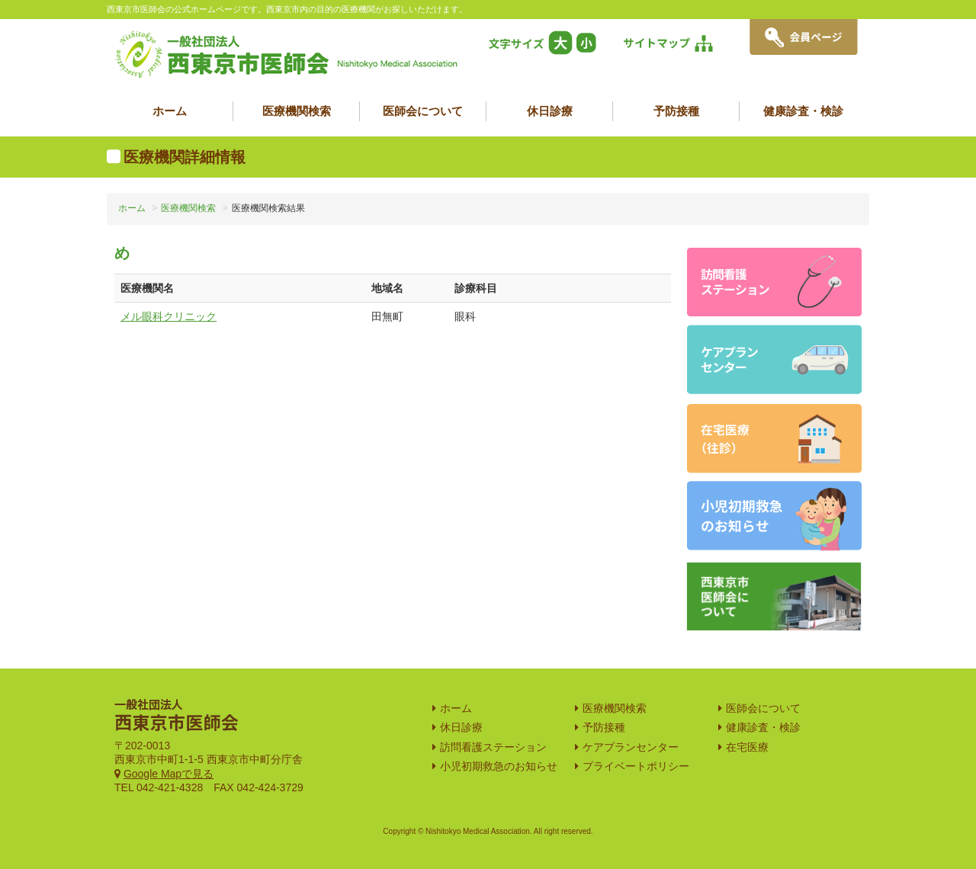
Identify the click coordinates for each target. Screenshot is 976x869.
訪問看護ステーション (493, 747)
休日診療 (550, 110)
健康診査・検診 (803, 110)
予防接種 (676, 110)
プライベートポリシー (636, 766)
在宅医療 (747, 747)
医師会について (423, 110)
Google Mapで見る (169, 774)
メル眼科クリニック (168, 316)
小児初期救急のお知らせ (498, 766)
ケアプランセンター (631, 747)
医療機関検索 (296, 110)
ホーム (169, 110)
